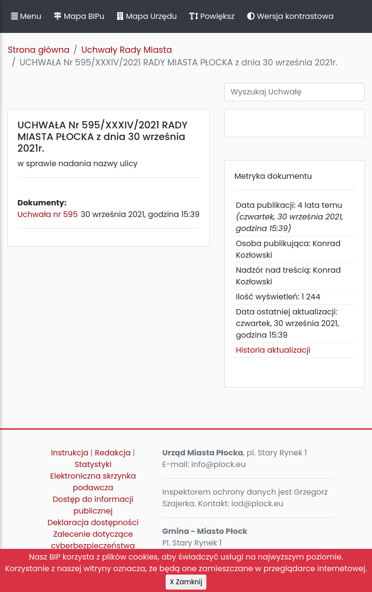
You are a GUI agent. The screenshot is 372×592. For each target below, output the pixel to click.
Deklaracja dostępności (93, 522)
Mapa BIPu (79, 16)
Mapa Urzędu (147, 16)
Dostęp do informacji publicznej (93, 505)
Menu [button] (26, 16)
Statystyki (93, 464)
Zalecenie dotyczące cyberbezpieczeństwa (93, 540)
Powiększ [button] (211, 16)
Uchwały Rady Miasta (126, 50)
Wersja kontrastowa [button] (290, 16)
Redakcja (113, 452)
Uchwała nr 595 (47, 214)
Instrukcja (69, 452)
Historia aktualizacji (273, 350)
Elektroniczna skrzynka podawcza (93, 481)
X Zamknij (186, 582)
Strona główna (39, 50)
